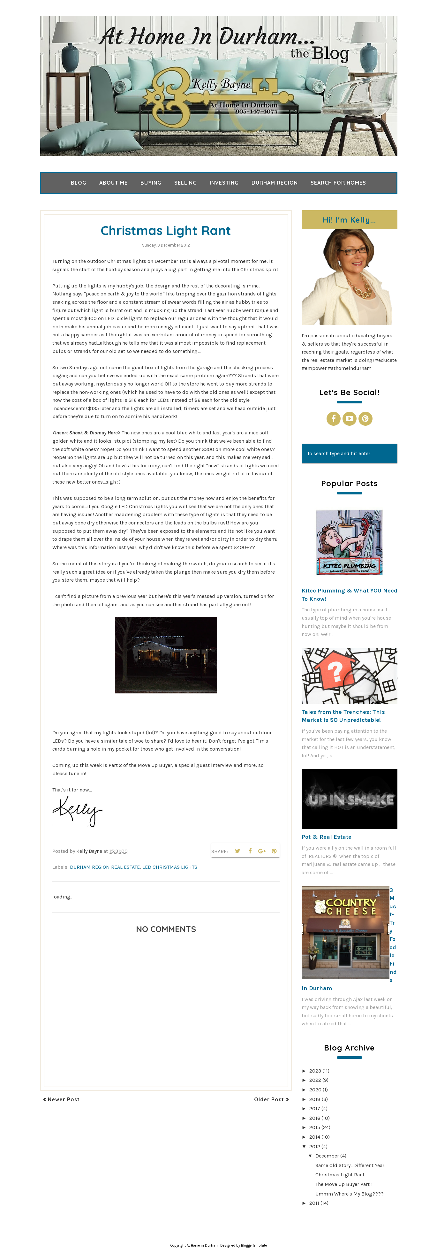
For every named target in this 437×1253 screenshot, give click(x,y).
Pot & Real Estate (326, 836)
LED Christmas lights (169, 867)
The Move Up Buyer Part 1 (344, 1184)
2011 (314, 1203)
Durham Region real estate (105, 867)
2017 (314, 1108)
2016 (314, 1118)
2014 (314, 1137)
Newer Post (64, 1099)
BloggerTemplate (254, 1245)
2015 (314, 1127)
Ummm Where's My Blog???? (349, 1194)
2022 (315, 1080)
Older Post (269, 1099)
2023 (315, 1071)
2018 (314, 1099)
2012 (314, 1146)
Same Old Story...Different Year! (350, 1165)
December (327, 1156)
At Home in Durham (203, 1245)
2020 (315, 1090)
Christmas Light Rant (340, 1175)
